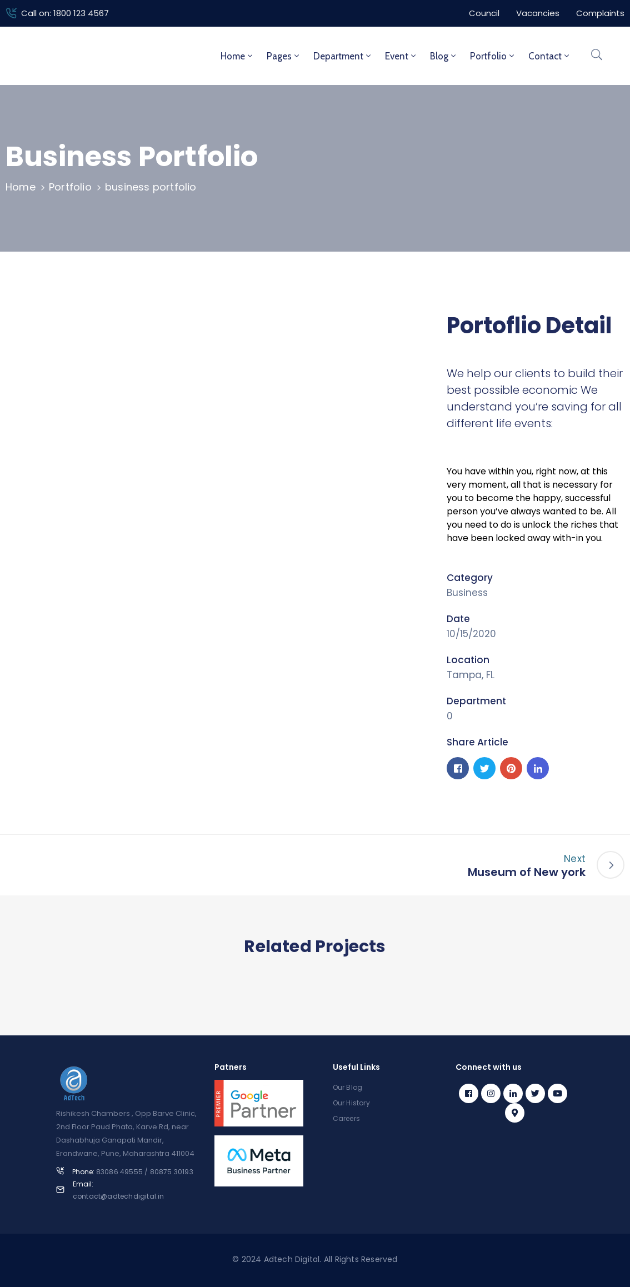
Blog (444, 56)
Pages (284, 56)
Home (237, 56)
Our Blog (348, 1087)
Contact (549, 56)
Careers (346, 1118)
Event (401, 56)
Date (458, 618)
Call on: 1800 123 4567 (65, 13)
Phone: (132, 1171)
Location (468, 660)
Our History (351, 1103)
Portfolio (493, 56)
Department (343, 56)
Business (467, 592)
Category (470, 577)
